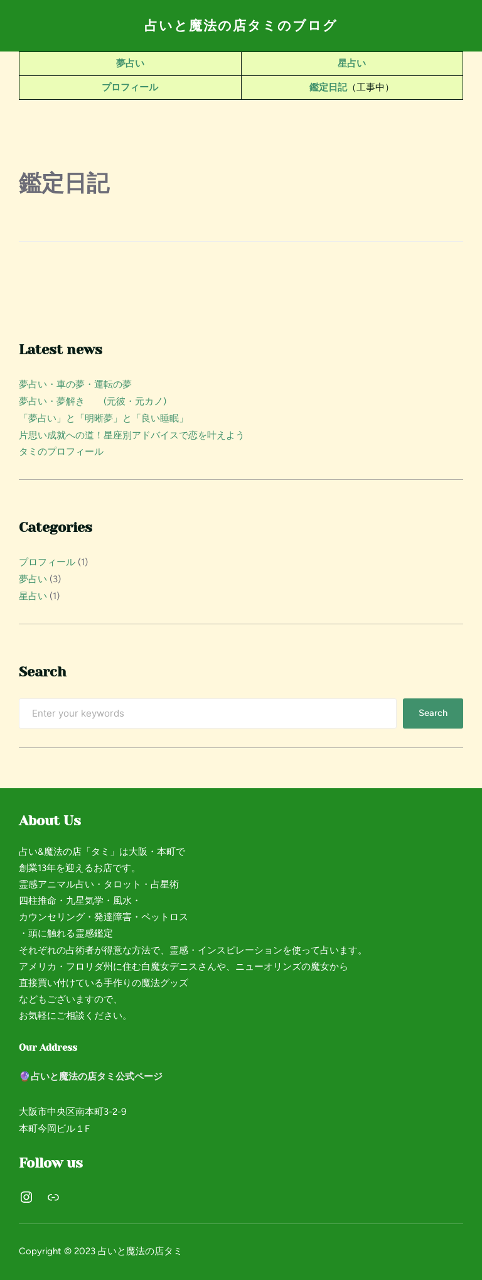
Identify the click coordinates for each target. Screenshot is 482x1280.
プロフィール (130, 86)
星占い (352, 63)
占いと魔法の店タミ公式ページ (97, 1072)
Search (433, 709)
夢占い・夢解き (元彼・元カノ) (92, 400)
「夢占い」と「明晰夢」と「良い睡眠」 (103, 416)
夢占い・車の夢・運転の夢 (75, 383)
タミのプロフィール (61, 449)
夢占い (130, 63)
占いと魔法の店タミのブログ (241, 25)
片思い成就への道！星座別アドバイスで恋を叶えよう (132, 432)
